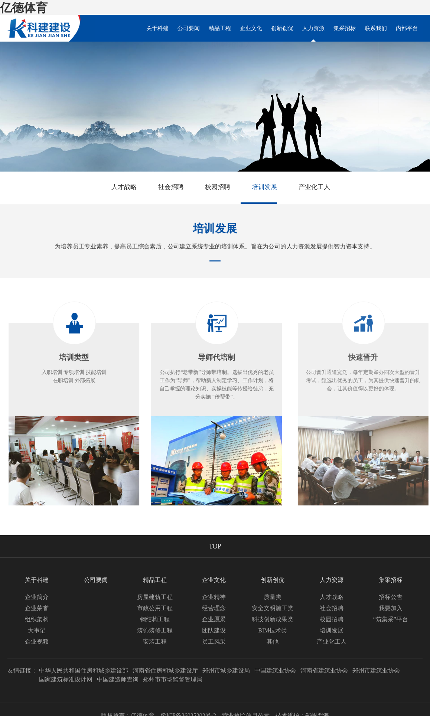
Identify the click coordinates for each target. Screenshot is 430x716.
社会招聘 (165, 187)
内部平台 (407, 28)
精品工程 (220, 28)
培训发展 (259, 187)
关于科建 (157, 28)
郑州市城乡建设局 (226, 670)
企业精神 (214, 597)
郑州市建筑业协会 (376, 670)
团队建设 (214, 630)
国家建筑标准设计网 (65, 679)
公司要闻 (188, 28)
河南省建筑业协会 (324, 670)
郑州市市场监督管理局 (172, 679)
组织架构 (37, 619)
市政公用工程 (155, 608)
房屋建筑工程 (155, 597)
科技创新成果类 (272, 619)
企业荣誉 (37, 608)
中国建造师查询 (118, 679)
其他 (272, 641)
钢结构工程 (155, 619)
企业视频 (37, 641)
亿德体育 (24, 7)
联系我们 (376, 28)
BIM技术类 (272, 630)
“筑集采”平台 (390, 619)
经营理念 (214, 608)
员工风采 (214, 641)
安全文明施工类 (272, 608)
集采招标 (344, 28)
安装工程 (155, 641)
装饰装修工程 (155, 630)
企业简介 (37, 597)
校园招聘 (212, 187)
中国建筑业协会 (275, 670)
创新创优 (282, 28)
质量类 (272, 597)
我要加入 (391, 608)
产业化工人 (308, 187)
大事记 (37, 630)
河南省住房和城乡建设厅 (165, 670)
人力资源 (313, 33)
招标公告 (391, 597)
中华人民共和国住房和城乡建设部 (83, 670)
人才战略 (118, 187)
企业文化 (251, 28)
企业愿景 (214, 619)
